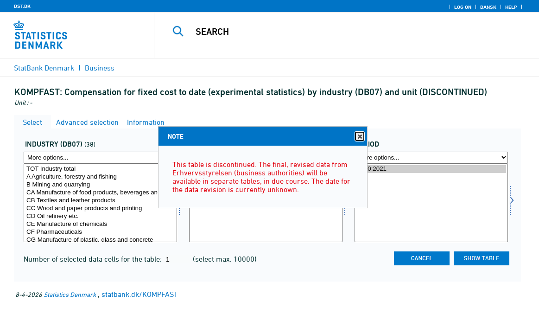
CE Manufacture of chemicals (100, 224)
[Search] (344, 31)
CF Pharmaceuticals (100, 232)
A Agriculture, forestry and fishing (100, 177)
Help (511, 7)
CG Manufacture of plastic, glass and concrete (100, 240)
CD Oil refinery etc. (100, 216)
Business (99, 68)
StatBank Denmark (44, 68)
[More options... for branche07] (100, 157)
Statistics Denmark (70, 294)
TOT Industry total (100, 169)
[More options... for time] (431, 157)
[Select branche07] (100, 202)
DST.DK (22, 6)
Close (359, 137)
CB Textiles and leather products (100, 201)
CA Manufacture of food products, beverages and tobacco (100, 193)
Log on (462, 7)
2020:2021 (431, 169)
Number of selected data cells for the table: (94, 259)
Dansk (488, 7)
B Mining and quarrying (100, 185)
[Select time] (431, 202)
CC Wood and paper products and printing (100, 208)
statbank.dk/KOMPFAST (139, 294)
